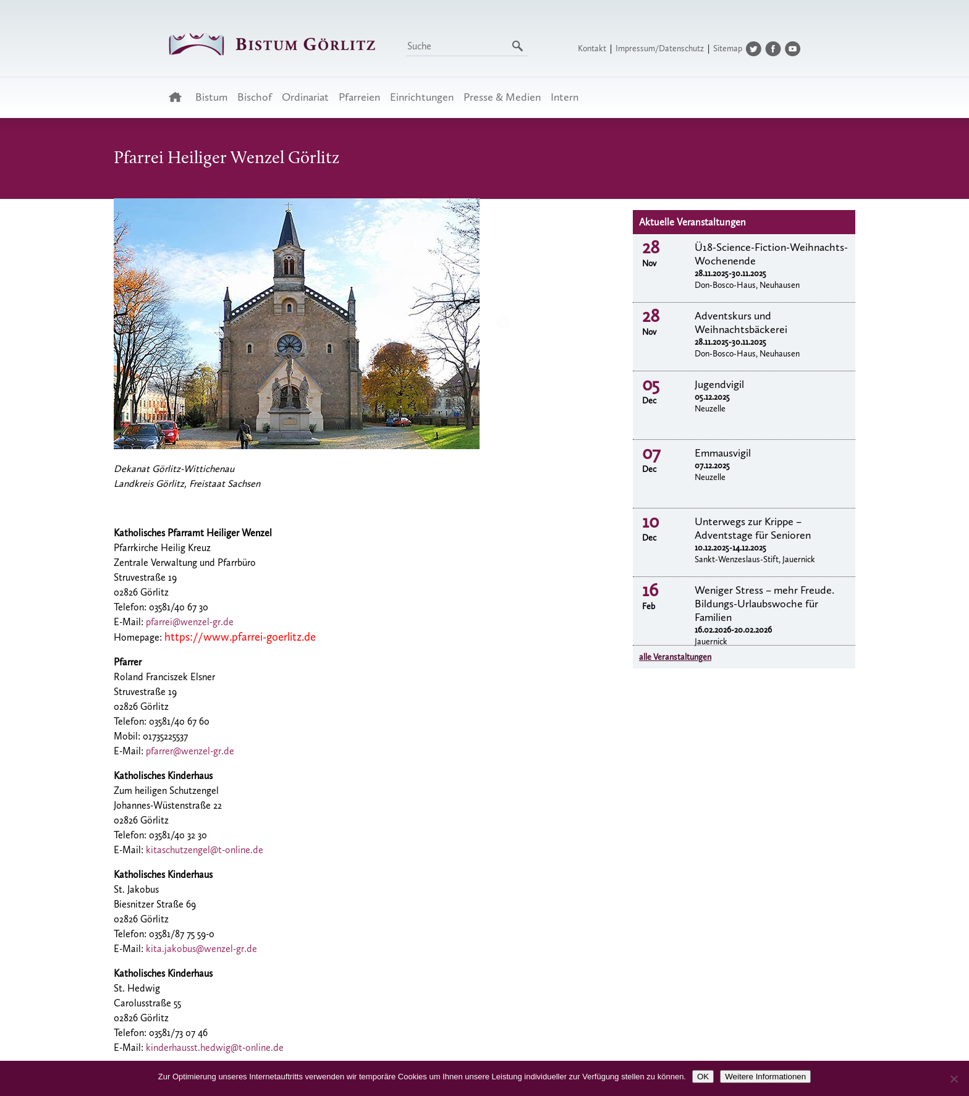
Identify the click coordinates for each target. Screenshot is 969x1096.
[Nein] (953, 1079)
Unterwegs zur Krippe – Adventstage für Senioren (753, 528)
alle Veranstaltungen (675, 657)
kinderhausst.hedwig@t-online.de (215, 1047)
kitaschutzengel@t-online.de (204, 850)
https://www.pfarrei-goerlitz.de (240, 637)
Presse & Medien (502, 97)
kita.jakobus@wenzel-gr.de (201, 949)
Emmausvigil (723, 453)
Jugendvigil (719, 384)
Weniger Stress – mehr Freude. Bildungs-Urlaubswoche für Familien (764, 603)
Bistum (211, 97)
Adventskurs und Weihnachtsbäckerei (741, 322)
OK (703, 1076)
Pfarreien (359, 97)
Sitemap (727, 48)
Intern (564, 97)
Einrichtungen (422, 97)
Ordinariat (305, 97)
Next (503, 322)
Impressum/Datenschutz (660, 48)
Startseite (179, 97)
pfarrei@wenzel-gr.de (190, 622)
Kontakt (592, 48)
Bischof (254, 97)
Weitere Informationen (765, 1076)
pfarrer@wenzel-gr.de (190, 751)
